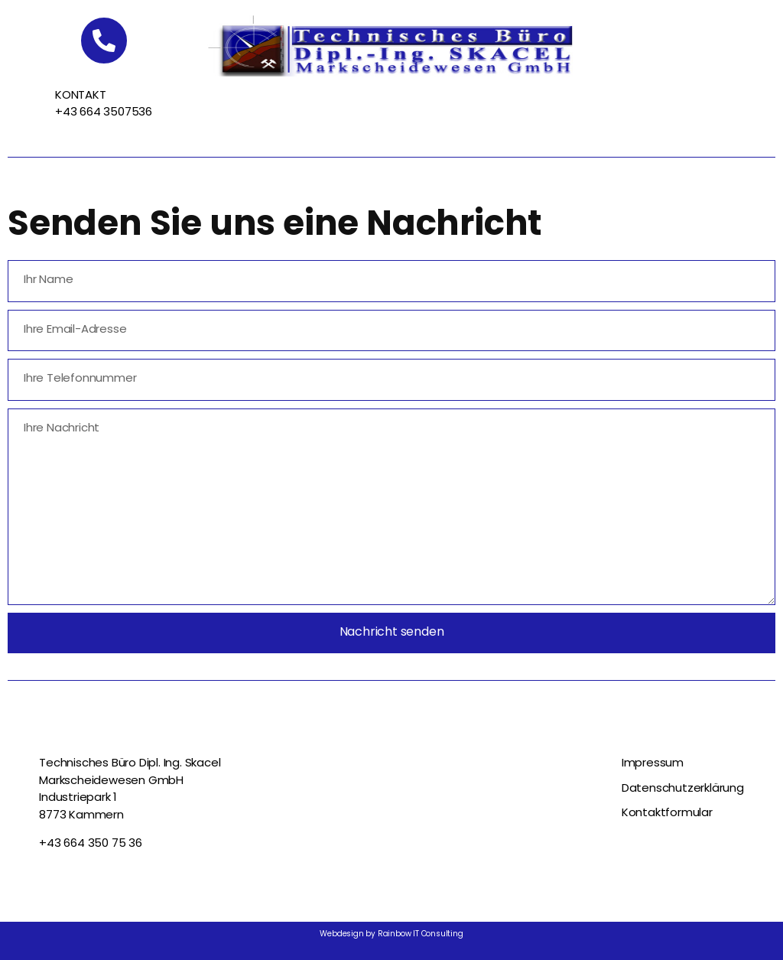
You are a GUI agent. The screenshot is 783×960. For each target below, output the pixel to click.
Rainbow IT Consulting (420, 934)
